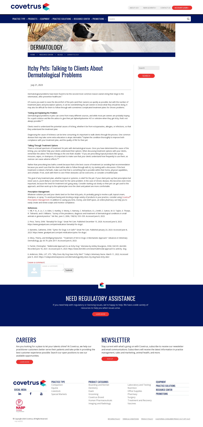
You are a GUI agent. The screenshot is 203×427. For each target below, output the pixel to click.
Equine (54, 387)
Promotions (162, 393)
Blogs (60, 55)
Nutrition (132, 387)
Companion (57, 384)
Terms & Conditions (131, 419)
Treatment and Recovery (140, 400)
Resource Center (46, 55)
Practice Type (58, 382)
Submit (68, 270)
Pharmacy (132, 394)
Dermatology (73, 55)
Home (32, 55)
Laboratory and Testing (139, 384)
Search (146, 75)
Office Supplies (135, 391)
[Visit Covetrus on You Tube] (41, 393)
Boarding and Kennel (99, 384)
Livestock (55, 391)
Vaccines (132, 403)
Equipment (161, 382)
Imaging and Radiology (100, 403)
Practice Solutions (165, 385)
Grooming (93, 394)
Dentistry (93, 387)
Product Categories (98, 382)
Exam (91, 391)
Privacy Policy (147, 419)
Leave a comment (36, 262)
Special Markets (59, 394)
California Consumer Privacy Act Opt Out (172, 419)
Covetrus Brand (96, 397)
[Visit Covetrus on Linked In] (20, 393)
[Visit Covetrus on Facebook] (30, 393)
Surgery (131, 397)
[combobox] (149, 18)
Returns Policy (114, 419)
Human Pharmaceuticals (100, 400)
